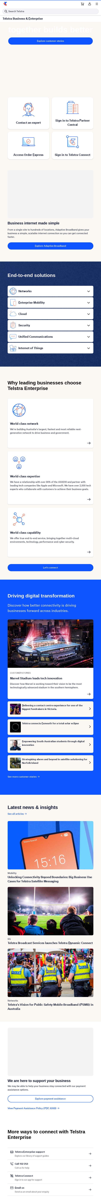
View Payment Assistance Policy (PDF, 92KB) (34, 1108)
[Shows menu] (96, 3)
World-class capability (25, 533)
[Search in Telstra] (50, 11)
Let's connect (50, 567)
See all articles (17, 813)
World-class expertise (25, 476)
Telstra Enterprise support (32, 1152)
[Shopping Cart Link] (82, 3)
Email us (32, 1188)
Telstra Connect (28, 1176)
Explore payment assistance (50, 1098)
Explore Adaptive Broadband (50, 245)
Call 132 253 (22, 1164)
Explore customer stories (50, 41)
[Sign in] (89, 3)
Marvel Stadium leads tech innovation (36, 678)
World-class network (24, 424)
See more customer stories (24, 776)
